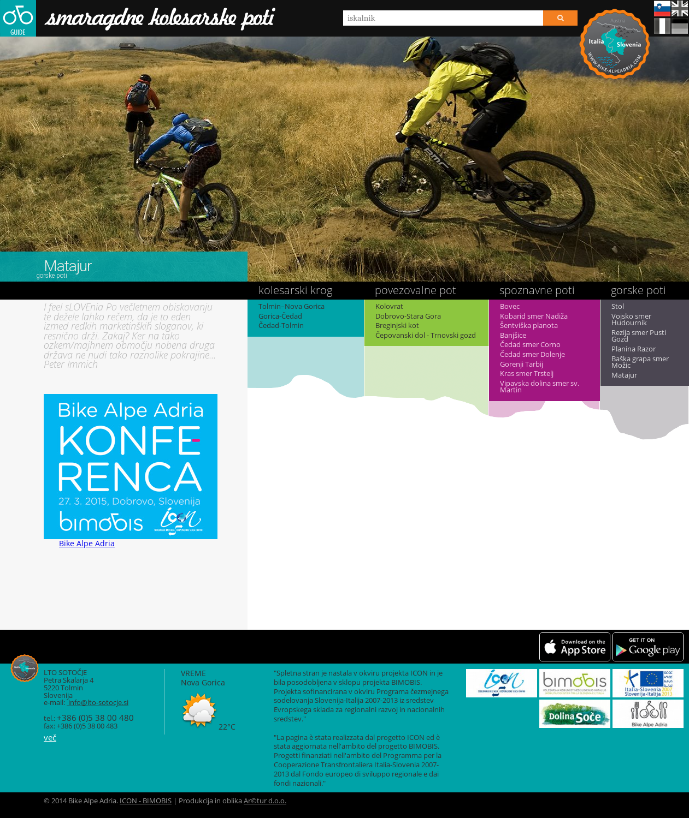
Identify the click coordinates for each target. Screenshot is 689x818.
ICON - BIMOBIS (146, 800)
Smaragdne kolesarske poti (137, 18)
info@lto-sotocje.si (97, 702)
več (50, 737)
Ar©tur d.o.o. (265, 800)
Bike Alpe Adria (614, 44)
